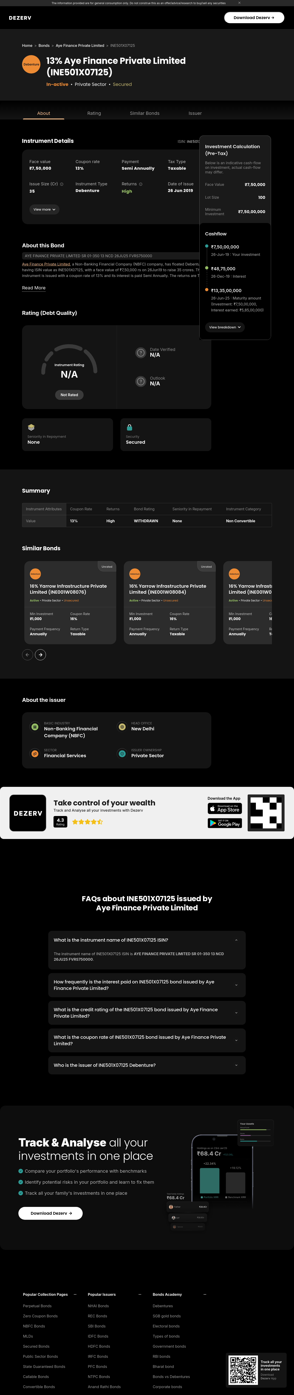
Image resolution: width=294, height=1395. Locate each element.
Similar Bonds (145, 113)
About (43, 113)
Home (27, 45)
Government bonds (169, 1345)
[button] (49, 1293)
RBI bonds (161, 1355)
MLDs (28, 1335)
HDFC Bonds (99, 1345)
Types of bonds (166, 1335)
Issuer (195, 113)
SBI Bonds (97, 1325)
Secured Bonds (36, 1345)
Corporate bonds (167, 1385)
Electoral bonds (166, 1325)
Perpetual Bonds (37, 1304)
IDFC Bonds (98, 1335)
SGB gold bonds (167, 1315)
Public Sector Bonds (40, 1355)
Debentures (163, 1304)
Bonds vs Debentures (171, 1375)
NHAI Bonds (98, 1304)
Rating (94, 113)
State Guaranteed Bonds (44, 1365)
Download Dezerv (254, 17)
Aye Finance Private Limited (80, 45)
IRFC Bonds (98, 1355)
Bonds (44, 45)
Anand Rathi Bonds (104, 1385)
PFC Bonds (97, 1365)
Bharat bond (163, 1365)
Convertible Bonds (39, 1385)
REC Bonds (97, 1315)
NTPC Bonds (99, 1375)
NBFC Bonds (34, 1325)
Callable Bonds (36, 1375)
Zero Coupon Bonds (40, 1315)
